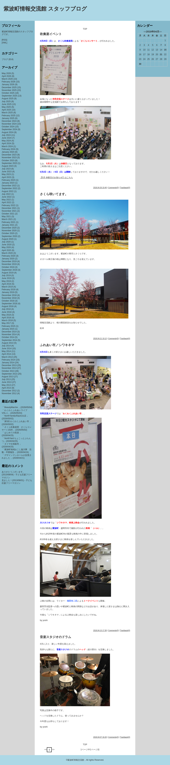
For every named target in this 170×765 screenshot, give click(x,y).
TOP (85, 29)
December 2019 (9, 261)
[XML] (4, 42)
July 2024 (6, 135)
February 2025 (8, 115)
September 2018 (9, 303)
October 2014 (8, 337)
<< (45, 749)
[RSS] (4, 40)
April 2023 (6, 177)
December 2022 (9, 185)
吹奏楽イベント (51, 34)
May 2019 (6, 281)
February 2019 (8, 289)
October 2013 (8, 371)
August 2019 (7, 272)
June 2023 (6, 171)
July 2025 (6, 101)
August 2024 (7, 132)
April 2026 (6, 76)
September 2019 (9, 270)
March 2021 (7, 219)
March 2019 (7, 287)
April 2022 (6, 202)
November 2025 (9, 90)
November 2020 (9, 230)
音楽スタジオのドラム (55, 637)
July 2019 (6, 275)
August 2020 (7, 239)
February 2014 (8, 360)
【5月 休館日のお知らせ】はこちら (56, 177)
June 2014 (6, 348)
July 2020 (6, 242)
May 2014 (6, 351)
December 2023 (9, 155)
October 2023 (8, 160)
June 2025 (6, 104)
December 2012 (9, 390)
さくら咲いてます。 (54, 194)
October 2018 (8, 301)
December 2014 (9, 331)
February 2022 (8, 205)
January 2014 (8, 362)
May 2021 (6, 216)
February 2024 (8, 149)
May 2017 (6, 323)
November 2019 (9, 264)
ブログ (5, 59)
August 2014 (7, 343)
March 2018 (7, 320)
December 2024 (9, 121)
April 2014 (6, 354)
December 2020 (9, 228)
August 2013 (7, 376)
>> (53, 749)
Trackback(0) (125, 188)
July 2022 (6, 194)
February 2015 (8, 326)
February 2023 (8, 180)
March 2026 (7, 79)
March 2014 (7, 357)
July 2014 (6, 346)
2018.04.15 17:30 (100, 630)
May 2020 (6, 247)
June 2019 (6, 278)
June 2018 (6, 312)
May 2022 (6, 199)
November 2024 (9, 124)
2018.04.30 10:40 (100, 188)
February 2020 (8, 256)
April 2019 (6, 284)
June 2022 (6, 197)
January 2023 (8, 183)
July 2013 (6, 379)
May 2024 (6, 140)
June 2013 (6, 382)
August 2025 (7, 98)
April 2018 (6, 317)
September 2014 (9, 340)
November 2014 (9, 334)
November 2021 (9, 211)
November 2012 (9, 393)
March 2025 (7, 112)
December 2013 (9, 365)
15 (165, 50)
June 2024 (6, 138)
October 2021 (8, 213)
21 (161, 54)
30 (140, 64)
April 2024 (6, 143)
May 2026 (6, 73)
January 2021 (8, 225)
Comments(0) (113, 188)
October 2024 (8, 126)
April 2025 (6, 110)
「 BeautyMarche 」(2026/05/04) (17, 407)
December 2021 (9, 208)
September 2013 (9, 374)
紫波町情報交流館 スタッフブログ (45, 9)
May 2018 (6, 315)
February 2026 (8, 81)
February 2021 (8, 222)
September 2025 (9, 96)
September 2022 (9, 188)
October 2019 (8, 267)
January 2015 (8, 329)
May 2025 (6, 107)
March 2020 (7, 253)
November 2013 (9, 368)
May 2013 (6, 385)
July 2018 (6, 309)
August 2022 (7, 191)
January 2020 (8, 258)
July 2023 (6, 169)
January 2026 (8, 84)
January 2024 (8, 152)
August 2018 (7, 306)
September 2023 (9, 163)
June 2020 (6, 244)
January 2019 (8, 292)
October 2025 (8, 93)
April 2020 (6, 250)
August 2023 (7, 166)
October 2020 (8, 233)
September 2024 (9, 129)
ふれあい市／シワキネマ (57, 345)
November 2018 (9, 298)
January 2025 (8, 118)
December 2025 (9, 87)
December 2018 (9, 295)
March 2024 (7, 146)
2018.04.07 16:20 (100, 737)
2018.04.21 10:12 (100, 338)
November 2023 (9, 157)
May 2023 (6, 174)
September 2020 (9, 236)
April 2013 (6, 388)
